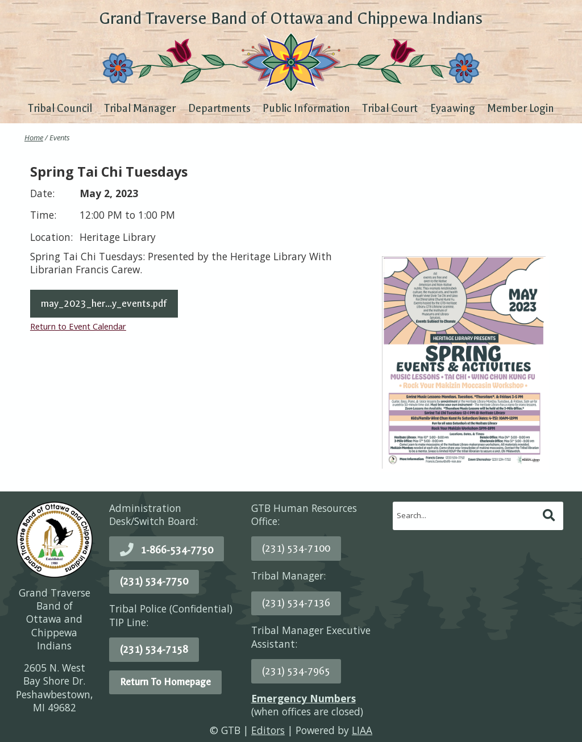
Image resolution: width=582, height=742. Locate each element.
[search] (466, 515)
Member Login (520, 108)
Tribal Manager (140, 108)
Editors (268, 730)
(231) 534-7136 (296, 602)
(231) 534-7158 (154, 649)
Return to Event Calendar (78, 326)
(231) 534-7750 (154, 581)
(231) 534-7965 (296, 671)
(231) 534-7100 (296, 548)
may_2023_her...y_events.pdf (104, 303)
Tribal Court (390, 108)
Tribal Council (60, 108)
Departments (219, 108)
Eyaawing (452, 108)
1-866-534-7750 (176, 550)
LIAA (362, 730)
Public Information (306, 108)
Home (33, 137)
